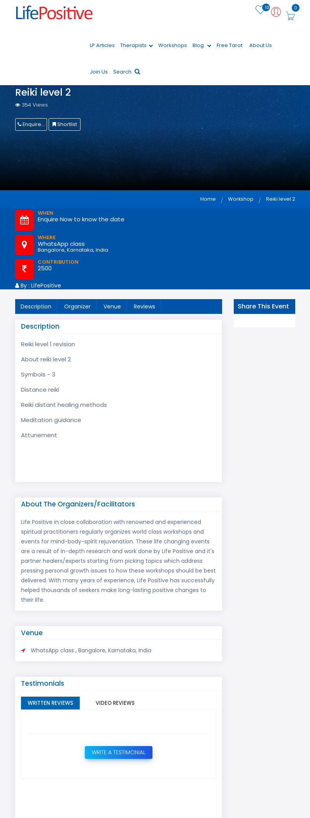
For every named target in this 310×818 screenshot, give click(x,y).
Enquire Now (32, 126)
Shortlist (64, 126)
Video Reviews (123, 706)
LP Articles (102, 47)
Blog (202, 47)
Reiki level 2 (280, 201)
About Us (260, 47)
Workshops (172, 47)
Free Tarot (229, 47)
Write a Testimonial (118, 756)
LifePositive (46, 288)
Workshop (240, 201)
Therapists (136, 47)
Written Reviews (53, 706)
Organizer (77, 309)
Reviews (144, 309)
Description (36, 309)
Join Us (99, 74)
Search (126, 74)
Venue (112, 309)
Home (206, 201)
